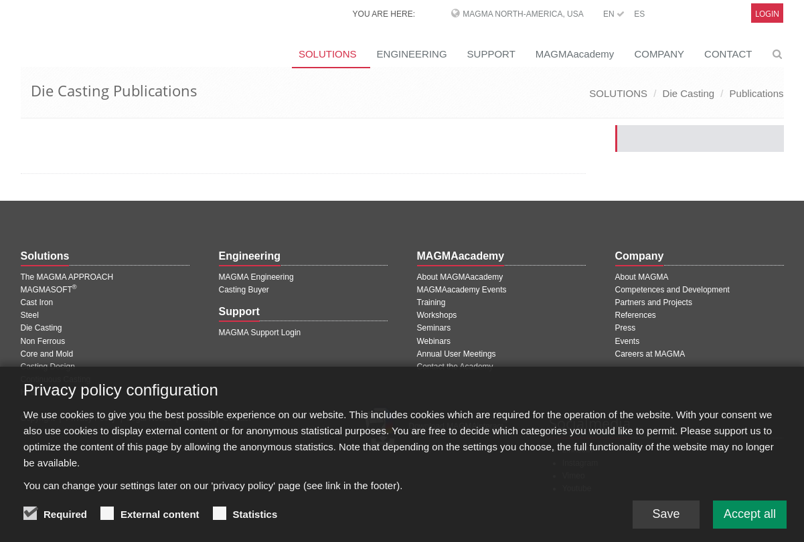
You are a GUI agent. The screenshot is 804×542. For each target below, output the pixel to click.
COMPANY (659, 54)
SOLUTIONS (328, 54)
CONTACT (728, 54)
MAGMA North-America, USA (523, 14)
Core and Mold (47, 354)
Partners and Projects (653, 302)
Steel (30, 315)
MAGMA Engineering (256, 277)
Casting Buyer (244, 289)
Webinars (434, 341)
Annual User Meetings (456, 354)
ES (639, 14)
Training (431, 302)
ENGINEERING (412, 54)
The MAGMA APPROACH (67, 277)
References (635, 315)
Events (627, 341)
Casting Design (48, 366)
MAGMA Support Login (260, 332)
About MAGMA (642, 277)
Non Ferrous (43, 341)
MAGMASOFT (49, 289)
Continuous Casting (56, 379)
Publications (757, 93)
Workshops (437, 315)
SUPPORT (491, 54)
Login (767, 13)
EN (614, 14)
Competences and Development (672, 289)
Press (625, 328)
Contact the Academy (455, 366)
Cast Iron (37, 302)
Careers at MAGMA (650, 354)
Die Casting (689, 93)
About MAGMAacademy (460, 277)
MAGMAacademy (575, 54)
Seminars (434, 328)
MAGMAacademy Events (462, 289)
